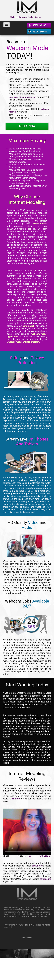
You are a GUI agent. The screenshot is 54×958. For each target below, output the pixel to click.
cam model (28, 326)
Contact (37, 17)
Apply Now (27, 126)
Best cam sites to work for (22, 97)
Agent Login (27, 17)
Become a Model (40, 25)
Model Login (15, 17)
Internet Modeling (33, 925)
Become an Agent (40, 31)
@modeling (45, 879)
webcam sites (40, 223)
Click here (15, 798)
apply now (20, 760)
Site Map (27, 938)
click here (37, 865)
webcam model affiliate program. (23, 342)
